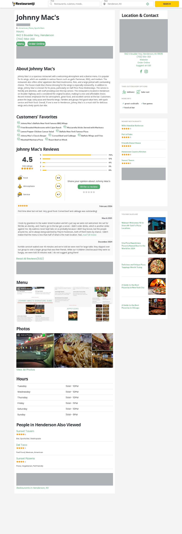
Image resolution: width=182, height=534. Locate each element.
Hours (20, 31)
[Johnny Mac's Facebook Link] (141, 71)
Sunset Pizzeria (25, 458)
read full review (89, 234)
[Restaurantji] (23, 3)
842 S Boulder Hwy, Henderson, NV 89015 (144, 53)
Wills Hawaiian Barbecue (132, 125)
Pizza (31, 28)
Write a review (89, 186)
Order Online (36, 44)
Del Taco (21, 445)
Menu (20, 44)
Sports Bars (39, 28)
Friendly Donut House (131, 143)
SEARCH (167, 3)
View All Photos (25, 369)
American (23, 28)
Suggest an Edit (143, 65)
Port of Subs (127, 134)
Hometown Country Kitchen (134, 152)
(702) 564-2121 (25, 39)
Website (144, 59)
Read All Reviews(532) (30, 258)
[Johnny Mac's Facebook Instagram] (146, 71)
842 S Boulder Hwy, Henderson (35, 35)
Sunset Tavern (25, 431)
